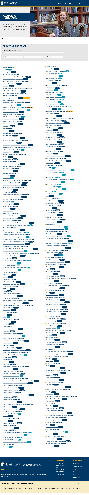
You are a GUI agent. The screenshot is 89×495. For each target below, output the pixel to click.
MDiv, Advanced (49, 113)
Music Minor (49, 208)
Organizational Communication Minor (54, 245)
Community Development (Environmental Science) (14, 180)
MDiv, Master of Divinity (51, 125)
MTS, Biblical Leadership (51, 186)
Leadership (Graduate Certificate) (10, 413)
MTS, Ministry (49, 191)
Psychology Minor (50, 340)
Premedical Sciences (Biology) (52, 300)
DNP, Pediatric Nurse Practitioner (10, 270)
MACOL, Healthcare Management (10, 437)
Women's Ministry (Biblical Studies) (53, 420)
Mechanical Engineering (51, 142)
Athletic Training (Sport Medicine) (10, 98)
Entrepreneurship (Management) (10, 296)
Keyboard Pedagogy (7, 406)
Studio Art (48, 391)
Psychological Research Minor (52, 333)
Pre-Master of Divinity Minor (52, 295)
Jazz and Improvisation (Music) (9, 402)
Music (47, 196)
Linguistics (5, 421)
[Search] (79, 3)
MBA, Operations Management (53, 104)
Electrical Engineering (7, 286)
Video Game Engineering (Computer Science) (56, 413)
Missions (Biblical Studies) (51, 151)
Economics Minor (6, 279)
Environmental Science (8, 307)
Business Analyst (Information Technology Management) (15, 145)
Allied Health (5, 86)
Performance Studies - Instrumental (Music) (55, 248)
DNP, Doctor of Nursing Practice (10, 263)
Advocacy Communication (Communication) (12, 81)
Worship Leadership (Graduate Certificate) (55, 432)
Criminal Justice (6, 208)
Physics (47, 269)
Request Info (76, 477)
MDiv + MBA (49, 109)
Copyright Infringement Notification (25, 488)
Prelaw (47, 292)
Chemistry (5, 157)
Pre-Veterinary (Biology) (51, 321)
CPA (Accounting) (6, 201)
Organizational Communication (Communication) (56, 241)
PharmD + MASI (49, 255)
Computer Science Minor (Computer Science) (13, 194)
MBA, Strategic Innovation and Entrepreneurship (56, 106)
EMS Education (6, 289)
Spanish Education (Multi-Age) (52, 368)
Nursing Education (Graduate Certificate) (55, 226)
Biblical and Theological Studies (10, 105)
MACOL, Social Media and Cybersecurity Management (15, 442)
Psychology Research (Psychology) (53, 342)
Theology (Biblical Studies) (52, 410)
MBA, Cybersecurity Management (53, 97)
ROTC (47, 349)
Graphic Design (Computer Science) (11, 338)
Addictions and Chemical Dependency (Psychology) (14, 76)
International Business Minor (9, 392)
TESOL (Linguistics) (50, 401)
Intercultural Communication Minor (10, 388)
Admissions (76, 463)
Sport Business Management (52, 380)
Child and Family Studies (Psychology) (11, 164)
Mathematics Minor (50, 87)
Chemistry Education (7, 159)
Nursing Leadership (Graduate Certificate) (55, 229)
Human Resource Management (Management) (13, 366)
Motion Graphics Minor (51, 165)
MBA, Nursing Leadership (51, 102)
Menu (86, 3)
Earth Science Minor (7, 272)
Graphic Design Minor (7, 343)
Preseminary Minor (50, 316)
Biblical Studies (6, 126)
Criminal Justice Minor (8, 211)
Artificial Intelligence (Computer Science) (12, 91)
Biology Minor (6, 131)
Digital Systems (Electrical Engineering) (11, 256)
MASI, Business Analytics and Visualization (55, 71)
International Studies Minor (9, 399)
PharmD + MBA (49, 257)
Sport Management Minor (51, 382)
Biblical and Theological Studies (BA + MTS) (12, 107)
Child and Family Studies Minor (10, 166)
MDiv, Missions (49, 130)
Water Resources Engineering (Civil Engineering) (56, 415)
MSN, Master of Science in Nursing (54, 175)
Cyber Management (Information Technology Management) (16, 223)
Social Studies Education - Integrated (54, 356)
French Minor (6, 324)
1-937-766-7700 (60, 472)
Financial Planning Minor (8, 319)
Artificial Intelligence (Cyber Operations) (11, 93)
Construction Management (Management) (12, 197)
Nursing (48, 224)
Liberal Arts (5, 416)
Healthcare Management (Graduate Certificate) (13, 355)
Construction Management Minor (10, 199)
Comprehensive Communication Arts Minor (12, 183)
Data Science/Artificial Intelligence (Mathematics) (13, 244)
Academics (7, 38)
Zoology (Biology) (50, 446)
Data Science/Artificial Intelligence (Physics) (12, 246)
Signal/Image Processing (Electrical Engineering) (56, 354)
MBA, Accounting (50, 90)
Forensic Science (6, 322)
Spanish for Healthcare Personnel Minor (55, 370)
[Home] (2, 38)
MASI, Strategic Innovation (52, 78)
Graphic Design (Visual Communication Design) (13, 340)
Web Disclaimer (76, 488)
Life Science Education (8, 418)
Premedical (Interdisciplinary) (52, 297)
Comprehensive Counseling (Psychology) (12, 185)
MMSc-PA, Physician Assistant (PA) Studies (55, 156)
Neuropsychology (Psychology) (53, 219)
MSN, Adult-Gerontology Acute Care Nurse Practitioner (58, 170)
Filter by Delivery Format (33, 56)
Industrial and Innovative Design (10, 371)
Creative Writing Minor (8, 206)
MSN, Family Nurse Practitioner (53, 172)
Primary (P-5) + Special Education (53, 323)
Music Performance (50, 210)
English (4, 291)
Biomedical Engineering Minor (9, 133)
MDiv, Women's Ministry (51, 135)
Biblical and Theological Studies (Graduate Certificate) (14, 109)
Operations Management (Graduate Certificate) (56, 236)
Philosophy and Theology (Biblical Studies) (55, 262)
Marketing (48, 66)
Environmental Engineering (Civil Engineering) (13, 303)
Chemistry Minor (6, 161)
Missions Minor (49, 153)
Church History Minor (7, 171)
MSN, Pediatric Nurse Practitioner (53, 182)
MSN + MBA (49, 168)
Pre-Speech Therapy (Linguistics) (53, 318)
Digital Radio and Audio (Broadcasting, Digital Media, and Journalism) (18, 253)
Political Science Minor (51, 283)
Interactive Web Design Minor (9, 385)
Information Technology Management (11, 373)
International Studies (7, 397)
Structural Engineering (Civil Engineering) (55, 389)
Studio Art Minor (49, 394)
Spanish (48, 366)
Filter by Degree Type (13, 56)
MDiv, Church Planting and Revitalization (55, 123)
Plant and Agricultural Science (52, 276)
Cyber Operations (7, 227)
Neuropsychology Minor (51, 222)
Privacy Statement (65, 488)
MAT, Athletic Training (51, 80)
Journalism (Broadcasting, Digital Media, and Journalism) (15, 404)
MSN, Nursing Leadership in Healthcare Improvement (58, 179)
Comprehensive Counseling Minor (10, 187)
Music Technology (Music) (51, 212)
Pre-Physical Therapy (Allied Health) (54, 309)
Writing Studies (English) (51, 439)
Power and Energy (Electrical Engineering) (55, 285)
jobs (13, 484)
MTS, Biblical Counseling (51, 184)
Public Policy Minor (50, 347)
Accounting (5, 67)
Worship (48, 424)
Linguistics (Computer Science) (9, 423)
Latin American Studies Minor (9, 411)
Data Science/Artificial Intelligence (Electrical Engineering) (15, 241)
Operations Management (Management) (55, 238)
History (4, 359)
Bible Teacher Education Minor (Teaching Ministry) (14, 102)
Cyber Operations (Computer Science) (11, 230)
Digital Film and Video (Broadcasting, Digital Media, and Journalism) (18, 249)
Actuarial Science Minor (8, 74)
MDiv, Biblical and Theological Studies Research (56, 118)
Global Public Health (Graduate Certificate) (12, 336)
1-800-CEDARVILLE (60, 469)
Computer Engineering (8, 190)
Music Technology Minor (51, 215)
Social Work (48, 358)
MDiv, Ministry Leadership (51, 127)
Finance (4, 315)
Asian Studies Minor (7, 95)
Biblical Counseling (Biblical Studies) (11, 114)
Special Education (50, 377)
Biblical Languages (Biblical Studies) (10, 119)
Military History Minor (51, 149)
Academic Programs (15, 38)
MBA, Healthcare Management (53, 99)
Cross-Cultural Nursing (8, 213)
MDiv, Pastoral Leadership (52, 132)
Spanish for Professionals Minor (53, 373)
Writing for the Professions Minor (53, 436)
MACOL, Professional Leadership (10, 439)
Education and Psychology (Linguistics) (11, 284)
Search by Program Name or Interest (34, 51)
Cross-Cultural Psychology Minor (10, 218)
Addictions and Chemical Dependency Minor (13, 79)
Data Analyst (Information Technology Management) (14, 234)
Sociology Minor (49, 361)
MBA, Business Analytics (51, 94)
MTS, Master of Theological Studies (54, 189)
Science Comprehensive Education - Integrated (56, 351)
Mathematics (49, 83)
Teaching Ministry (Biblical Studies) (53, 399)
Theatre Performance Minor (52, 408)
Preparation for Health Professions (53, 307)
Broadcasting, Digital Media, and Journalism (12, 140)
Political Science (49, 281)
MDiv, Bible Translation (51, 116)
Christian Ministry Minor (8, 168)
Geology (4, 326)
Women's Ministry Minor (51, 422)
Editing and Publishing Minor (9, 281)
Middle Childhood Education (52, 144)
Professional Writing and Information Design (55, 330)
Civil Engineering (6, 173)
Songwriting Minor (50, 363)
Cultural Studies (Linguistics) (9, 220)
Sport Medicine (49, 384)
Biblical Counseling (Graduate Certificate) (12, 117)
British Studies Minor (7, 135)
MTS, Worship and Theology (52, 193)
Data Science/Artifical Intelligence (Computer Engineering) (15, 239)
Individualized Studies (7, 369)
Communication (6, 175)
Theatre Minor (49, 406)
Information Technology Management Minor (12, 378)
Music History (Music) (50, 205)
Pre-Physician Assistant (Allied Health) (54, 311)
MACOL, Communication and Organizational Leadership (15, 432)
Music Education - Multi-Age (52, 203)
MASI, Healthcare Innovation (52, 76)
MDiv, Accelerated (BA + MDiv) (53, 111)
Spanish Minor (49, 375)
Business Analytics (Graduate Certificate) (11, 149)
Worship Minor (49, 434)
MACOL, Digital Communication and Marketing (13, 435)
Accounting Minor (7, 72)
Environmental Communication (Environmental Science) (15, 300)
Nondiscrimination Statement (52, 488)
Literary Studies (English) (8, 428)
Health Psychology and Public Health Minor (12, 352)
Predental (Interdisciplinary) (52, 290)
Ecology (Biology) (6, 274)
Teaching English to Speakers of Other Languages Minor (58, 396)
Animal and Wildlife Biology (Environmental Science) (14, 88)
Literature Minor (6, 430)
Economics (5, 277)
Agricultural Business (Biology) (9, 84)
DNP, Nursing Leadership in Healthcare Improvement (14, 267)
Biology (4, 128)
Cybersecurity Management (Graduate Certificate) (14, 232)
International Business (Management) (11, 390)
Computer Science (7, 192)
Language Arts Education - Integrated (11, 409)
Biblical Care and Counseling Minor (10, 112)
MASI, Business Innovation (52, 73)
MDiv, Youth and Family (51, 139)
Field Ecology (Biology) (8, 312)
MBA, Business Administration (52, 92)
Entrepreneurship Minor (8, 298)
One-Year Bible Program (51, 234)
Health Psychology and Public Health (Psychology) (14, 350)
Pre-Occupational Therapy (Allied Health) (55, 302)
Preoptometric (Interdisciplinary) (53, 304)
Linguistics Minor (6, 425)
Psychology (48, 335)
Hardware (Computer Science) (9, 347)
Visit (65, 3)
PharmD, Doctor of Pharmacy (52, 259)
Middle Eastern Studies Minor (52, 146)
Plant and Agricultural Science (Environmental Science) (58, 278)
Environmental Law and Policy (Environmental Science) (15, 305)
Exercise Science (6, 310)
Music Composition (50, 198)
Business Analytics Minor (8, 152)
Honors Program (6, 364)
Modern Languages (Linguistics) (53, 158)
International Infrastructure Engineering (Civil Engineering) (15, 395)
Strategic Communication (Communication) (55, 387)
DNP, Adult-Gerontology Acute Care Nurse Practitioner (15, 260)
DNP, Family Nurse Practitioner (9, 265)
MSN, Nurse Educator (51, 177)
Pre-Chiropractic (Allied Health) (53, 288)
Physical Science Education (52, 267)
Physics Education (50, 271)
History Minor (6, 362)
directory (5, 484)
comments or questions (25, 484)
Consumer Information (8, 488)
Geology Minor (6, 331)
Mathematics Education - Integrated (54, 85)
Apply (59, 3)
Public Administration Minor (52, 344)
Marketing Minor (49, 69)
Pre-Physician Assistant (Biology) (53, 314)
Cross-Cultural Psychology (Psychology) (11, 215)
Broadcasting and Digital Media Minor (11, 138)
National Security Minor (51, 217)
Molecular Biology (50, 163)
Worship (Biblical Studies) (51, 427)
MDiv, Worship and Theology (52, 137)
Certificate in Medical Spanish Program (11, 154)
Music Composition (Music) (52, 201)
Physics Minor (49, 274)
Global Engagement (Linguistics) (10, 333)
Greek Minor (5, 345)
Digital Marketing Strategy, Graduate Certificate (13, 251)
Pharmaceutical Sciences (51, 252)
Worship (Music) (49, 429)
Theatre (47, 403)
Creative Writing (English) (8, 204)
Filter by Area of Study (53, 56)
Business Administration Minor (9, 142)
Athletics (75, 472)
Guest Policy (39, 488)
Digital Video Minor (7, 258)
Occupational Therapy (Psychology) (54, 231)
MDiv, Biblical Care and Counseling (54, 120)
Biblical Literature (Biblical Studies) (10, 124)
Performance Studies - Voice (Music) (54, 250)
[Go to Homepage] (9, 4)
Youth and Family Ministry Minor (53, 443)
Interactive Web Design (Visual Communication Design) (15, 383)
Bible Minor (5, 100)
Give (70, 3)
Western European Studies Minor (53, 417)
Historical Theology (7, 357)
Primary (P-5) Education (51, 325)
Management (6, 444)
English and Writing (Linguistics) (10, 293)
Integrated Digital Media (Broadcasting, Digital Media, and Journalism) (18, 381)
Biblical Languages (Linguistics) (9, 121)
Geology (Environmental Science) (10, 329)
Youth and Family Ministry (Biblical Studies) (55, 441)
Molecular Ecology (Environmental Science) (55, 160)
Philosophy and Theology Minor (53, 264)
